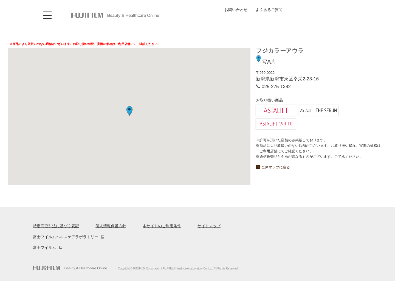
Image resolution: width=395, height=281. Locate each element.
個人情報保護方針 (110, 226)
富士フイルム (44, 247)
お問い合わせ (235, 9)
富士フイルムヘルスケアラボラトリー (65, 237)
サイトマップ (209, 226)
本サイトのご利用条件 (162, 226)
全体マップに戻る (275, 167)
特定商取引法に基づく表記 (56, 226)
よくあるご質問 (269, 9)
